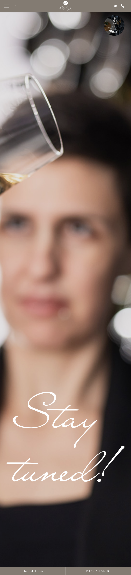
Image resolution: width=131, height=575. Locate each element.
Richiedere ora (33, 571)
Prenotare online (98, 571)
